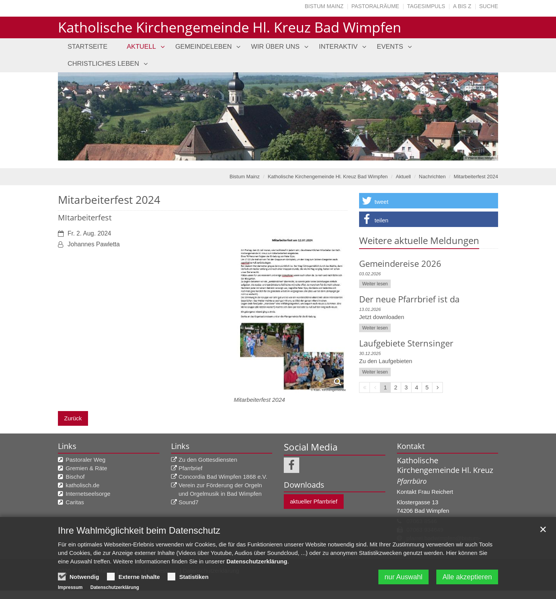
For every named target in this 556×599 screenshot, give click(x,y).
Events (390, 46)
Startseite (87, 46)
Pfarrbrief (191, 468)
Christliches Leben (103, 63)
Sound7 (189, 502)
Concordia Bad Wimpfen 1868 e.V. (223, 476)
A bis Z (462, 6)
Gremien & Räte (86, 468)
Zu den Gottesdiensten (208, 459)
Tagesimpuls (426, 6)
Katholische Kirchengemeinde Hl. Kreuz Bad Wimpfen (328, 176)
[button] (428, 200)
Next (478, 116)
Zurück (73, 418)
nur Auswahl (403, 577)
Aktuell (141, 46)
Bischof (75, 476)
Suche (488, 6)
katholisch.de (83, 485)
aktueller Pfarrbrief (313, 501)
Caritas (75, 502)
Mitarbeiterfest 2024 (476, 176)
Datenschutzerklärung (256, 561)
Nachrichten (432, 176)
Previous (77, 116)
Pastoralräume (375, 6)
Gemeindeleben (203, 46)
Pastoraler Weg (85, 459)
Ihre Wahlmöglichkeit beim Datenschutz (139, 530)
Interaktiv (338, 46)
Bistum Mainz (324, 6)
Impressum (70, 587)
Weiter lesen (375, 284)
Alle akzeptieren (467, 577)
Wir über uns (275, 46)
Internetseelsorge (88, 493)
